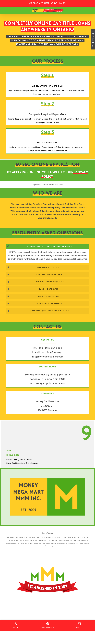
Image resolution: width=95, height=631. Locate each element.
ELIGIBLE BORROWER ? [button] (33, 289)
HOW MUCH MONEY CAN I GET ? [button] (35, 282)
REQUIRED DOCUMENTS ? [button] (34, 296)
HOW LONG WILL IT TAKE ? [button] (34, 267)
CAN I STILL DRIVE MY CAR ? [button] (34, 274)
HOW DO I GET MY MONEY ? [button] (34, 303)
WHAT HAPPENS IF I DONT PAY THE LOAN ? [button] (38, 311)
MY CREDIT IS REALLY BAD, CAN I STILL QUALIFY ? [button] (39, 246)
